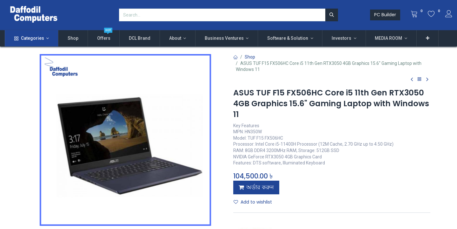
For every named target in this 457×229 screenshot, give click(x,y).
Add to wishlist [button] (253, 202)
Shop (250, 56)
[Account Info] (448, 14)
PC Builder (385, 14)
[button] (428, 38)
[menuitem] (73, 38)
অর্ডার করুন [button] (256, 187)
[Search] (331, 15)
